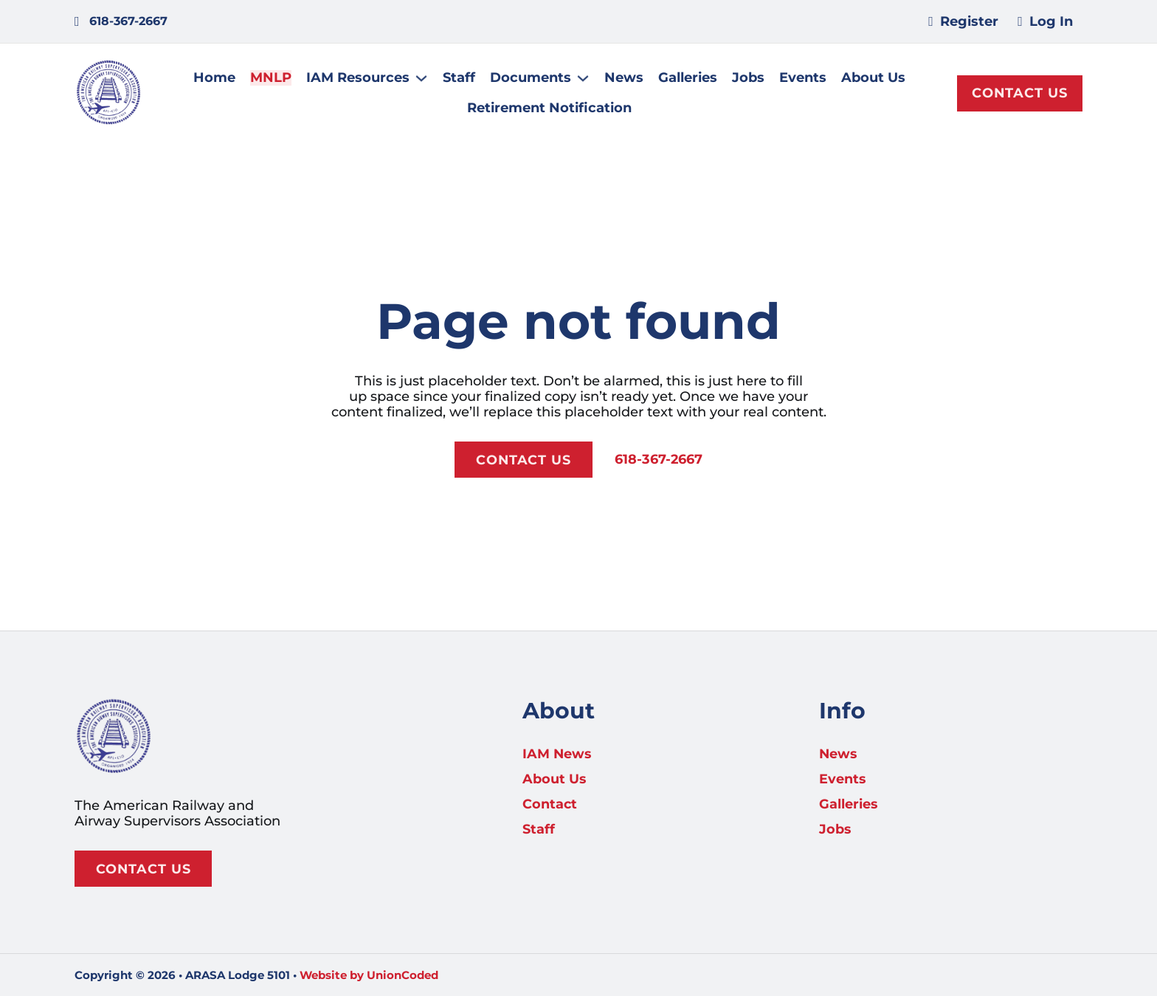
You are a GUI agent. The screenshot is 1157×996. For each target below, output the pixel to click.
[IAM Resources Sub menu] (422, 79)
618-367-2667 (659, 461)
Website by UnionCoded (369, 975)
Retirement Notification (550, 109)
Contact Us (1020, 94)
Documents (531, 78)
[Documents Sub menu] (583, 79)
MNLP (271, 78)
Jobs (749, 78)
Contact (550, 803)
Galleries (688, 78)
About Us (874, 78)
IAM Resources (358, 78)
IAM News (557, 752)
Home (215, 78)
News (624, 78)
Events (803, 78)
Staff (459, 78)
